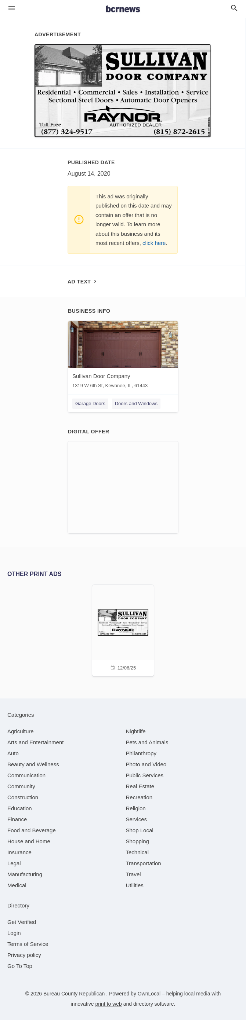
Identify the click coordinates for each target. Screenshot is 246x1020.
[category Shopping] (137, 841)
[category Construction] (22, 797)
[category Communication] (26, 775)
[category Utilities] (135, 885)
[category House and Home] (28, 841)
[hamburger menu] (11, 8)
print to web (108, 1004)
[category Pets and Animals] (147, 742)
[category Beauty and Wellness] (33, 764)
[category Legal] (14, 863)
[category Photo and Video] (146, 764)
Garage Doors (90, 403)
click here (154, 243)
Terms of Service (27, 944)
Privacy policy (24, 955)
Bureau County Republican (74, 994)
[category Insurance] (19, 852)
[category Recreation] (139, 797)
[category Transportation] (143, 863)
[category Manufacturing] (24, 874)
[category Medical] (16, 885)
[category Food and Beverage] (31, 830)
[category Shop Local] (139, 830)
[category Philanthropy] (141, 753)
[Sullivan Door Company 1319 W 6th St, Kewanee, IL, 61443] (123, 356)
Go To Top (19, 966)
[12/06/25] (123, 630)
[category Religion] (136, 808)
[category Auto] (13, 753)
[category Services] (136, 819)
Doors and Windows (136, 403)
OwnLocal (149, 994)
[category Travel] (133, 874)
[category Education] (19, 808)
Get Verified (21, 922)
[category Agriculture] (20, 731)
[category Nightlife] (136, 731)
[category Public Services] (145, 775)
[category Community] (21, 786)
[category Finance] (17, 819)
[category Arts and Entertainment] (35, 742)
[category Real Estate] (140, 786)
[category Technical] (137, 852)
